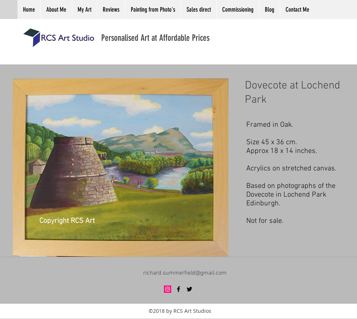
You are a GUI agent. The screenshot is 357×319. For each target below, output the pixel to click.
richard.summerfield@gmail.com (185, 273)
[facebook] (178, 289)
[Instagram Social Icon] (167, 289)
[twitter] (189, 289)
